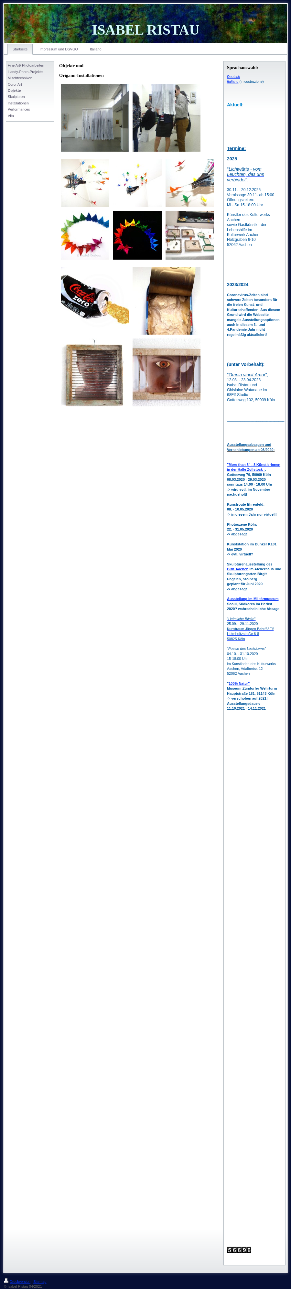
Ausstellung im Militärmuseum (253, 599)
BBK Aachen (237, 569)
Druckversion (17, 1282)
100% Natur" (239, 683)
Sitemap (39, 1282)
